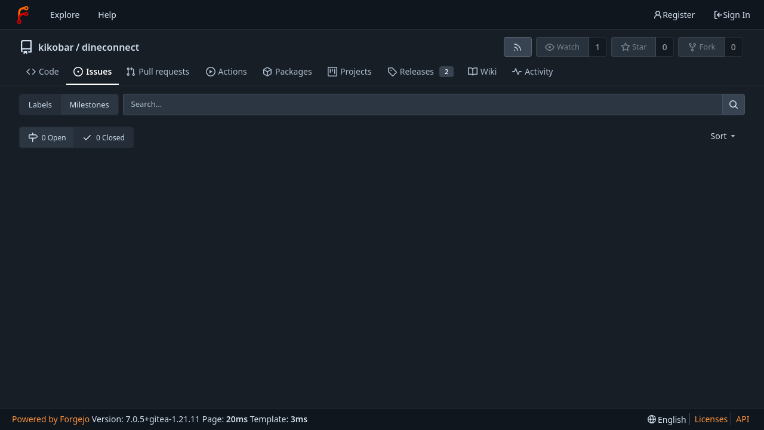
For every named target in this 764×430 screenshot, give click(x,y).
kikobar (56, 47)
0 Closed (103, 138)
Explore (64, 14)
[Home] (22, 15)
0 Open (47, 138)
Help (107, 14)
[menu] (724, 136)
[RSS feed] (518, 47)
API (742, 419)
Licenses (711, 419)
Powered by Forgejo (51, 419)
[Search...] (733, 104)
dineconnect (110, 47)
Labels (40, 104)
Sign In (731, 14)
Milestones (89, 104)
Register (674, 14)
